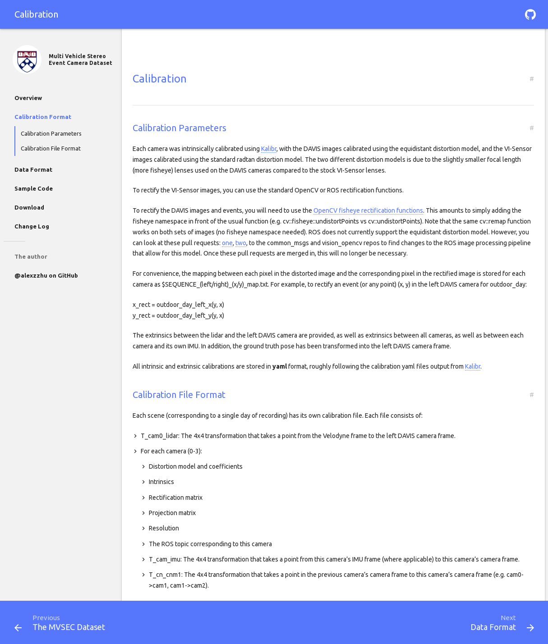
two (240, 243)
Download (29, 207)
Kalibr (268, 148)
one (227, 243)
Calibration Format (42, 117)
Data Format (33, 169)
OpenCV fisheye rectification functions (368, 210)
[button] (530, 14)
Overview (28, 98)
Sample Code (33, 188)
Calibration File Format (51, 148)
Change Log (31, 226)
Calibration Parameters (51, 133)
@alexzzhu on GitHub (46, 275)
